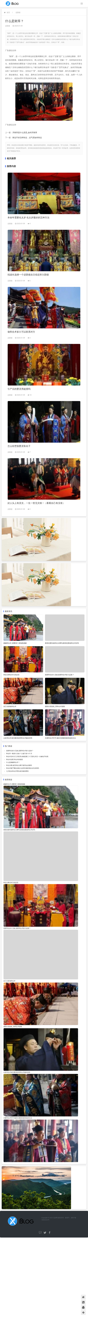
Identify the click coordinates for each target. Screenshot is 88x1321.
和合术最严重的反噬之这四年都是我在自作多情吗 (22, 768)
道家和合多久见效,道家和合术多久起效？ (59, 675)
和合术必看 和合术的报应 (14, 759)
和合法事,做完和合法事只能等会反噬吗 (19, 765)
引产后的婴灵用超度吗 (19, 389)
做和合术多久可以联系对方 (21, 331)
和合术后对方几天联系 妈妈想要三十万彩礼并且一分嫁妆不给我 (27, 756)
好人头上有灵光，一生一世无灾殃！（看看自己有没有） (36, 503)
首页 (8, 12)
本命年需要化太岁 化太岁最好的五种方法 (28, 217)
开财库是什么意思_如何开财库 (24, 132)
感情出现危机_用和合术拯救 (55, 706)
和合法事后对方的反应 (11, 675)
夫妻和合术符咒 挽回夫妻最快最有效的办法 (60, 738)
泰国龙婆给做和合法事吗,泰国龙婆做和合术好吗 (62, 643)
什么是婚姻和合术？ (13, 762)
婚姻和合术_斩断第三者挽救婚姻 (15, 643)
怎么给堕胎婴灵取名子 (19, 446)
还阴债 (18, 12)
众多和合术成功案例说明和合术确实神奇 (17, 738)
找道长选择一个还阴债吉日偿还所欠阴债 (28, 274)
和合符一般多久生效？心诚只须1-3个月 (19, 753)
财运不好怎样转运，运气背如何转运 (27, 137)
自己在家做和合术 (9, 706)
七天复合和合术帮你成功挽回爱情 (17, 771)
